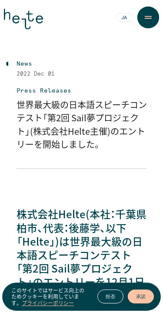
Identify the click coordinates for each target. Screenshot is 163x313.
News (24, 64)
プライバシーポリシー (48, 303)
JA (124, 17)
